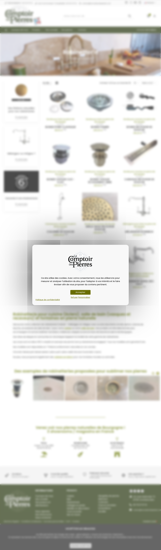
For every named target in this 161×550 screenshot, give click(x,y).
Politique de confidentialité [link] (48, 300)
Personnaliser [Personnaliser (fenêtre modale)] (84, 297)
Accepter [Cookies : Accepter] (80, 292)
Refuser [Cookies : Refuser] (74, 297)
